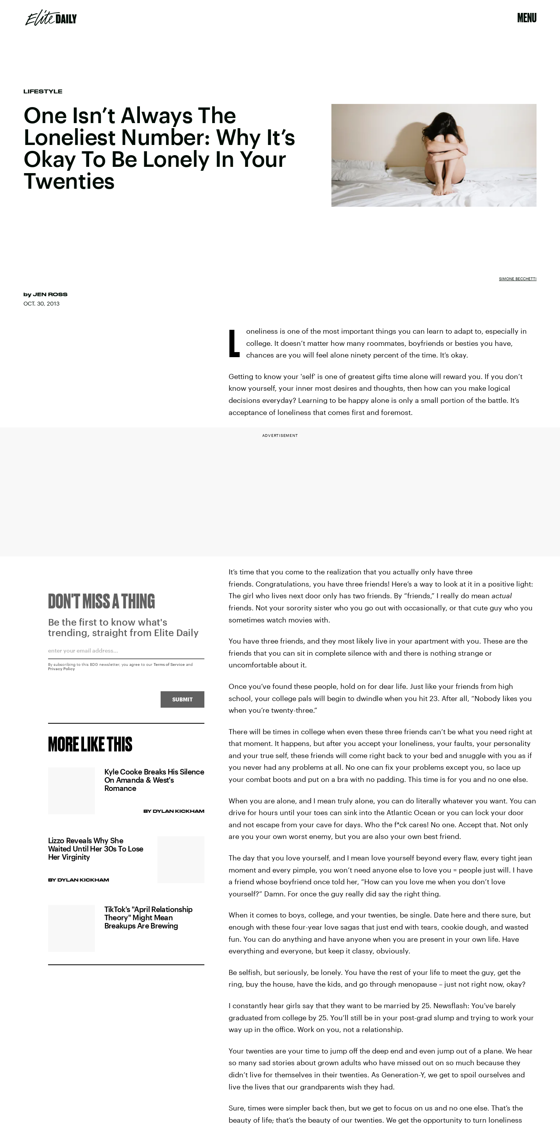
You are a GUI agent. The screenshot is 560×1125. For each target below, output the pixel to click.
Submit (182, 702)
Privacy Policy (61, 671)
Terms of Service (169, 667)
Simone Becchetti (518, 278)
